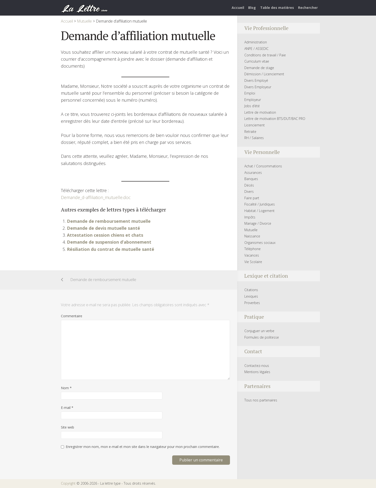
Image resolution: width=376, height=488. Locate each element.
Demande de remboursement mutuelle (109, 221)
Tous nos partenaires (260, 400)
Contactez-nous (256, 365)
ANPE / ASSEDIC (256, 48)
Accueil (238, 7)
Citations (251, 290)
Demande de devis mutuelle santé (103, 228)
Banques (251, 178)
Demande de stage (259, 67)
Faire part (251, 198)
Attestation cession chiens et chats (105, 235)
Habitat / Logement (259, 210)
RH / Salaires (254, 137)
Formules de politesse (261, 337)
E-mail (67, 407)
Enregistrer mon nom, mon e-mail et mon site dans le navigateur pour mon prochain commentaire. (143, 446)
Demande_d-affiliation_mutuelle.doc (96, 197)
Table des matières (277, 7)
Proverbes (252, 302)
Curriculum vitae (256, 61)
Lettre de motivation (260, 112)
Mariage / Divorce (257, 223)
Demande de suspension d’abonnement (109, 242)
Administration (255, 42)
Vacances (251, 255)
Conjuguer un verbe (259, 331)
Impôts (249, 217)
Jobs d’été (252, 106)
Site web (67, 427)
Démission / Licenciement (264, 74)
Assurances (253, 172)
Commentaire (71, 316)
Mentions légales (257, 372)
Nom (66, 388)
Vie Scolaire (253, 261)
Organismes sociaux (260, 242)
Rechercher (308, 7)
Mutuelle (251, 230)
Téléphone (252, 249)
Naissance (252, 236)
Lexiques (251, 296)
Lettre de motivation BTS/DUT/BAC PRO (274, 118)
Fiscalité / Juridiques (259, 204)
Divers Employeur (257, 87)
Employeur (252, 99)
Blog (252, 7)
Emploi (249, 93)
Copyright (68, 483)
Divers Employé (256, 80)
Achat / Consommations (263, 166)
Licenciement (254, 125)
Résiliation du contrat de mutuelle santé (110, 249)
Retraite (250, 131)
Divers (249, 191)
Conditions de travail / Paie (265, 55)
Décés (249, 185)
